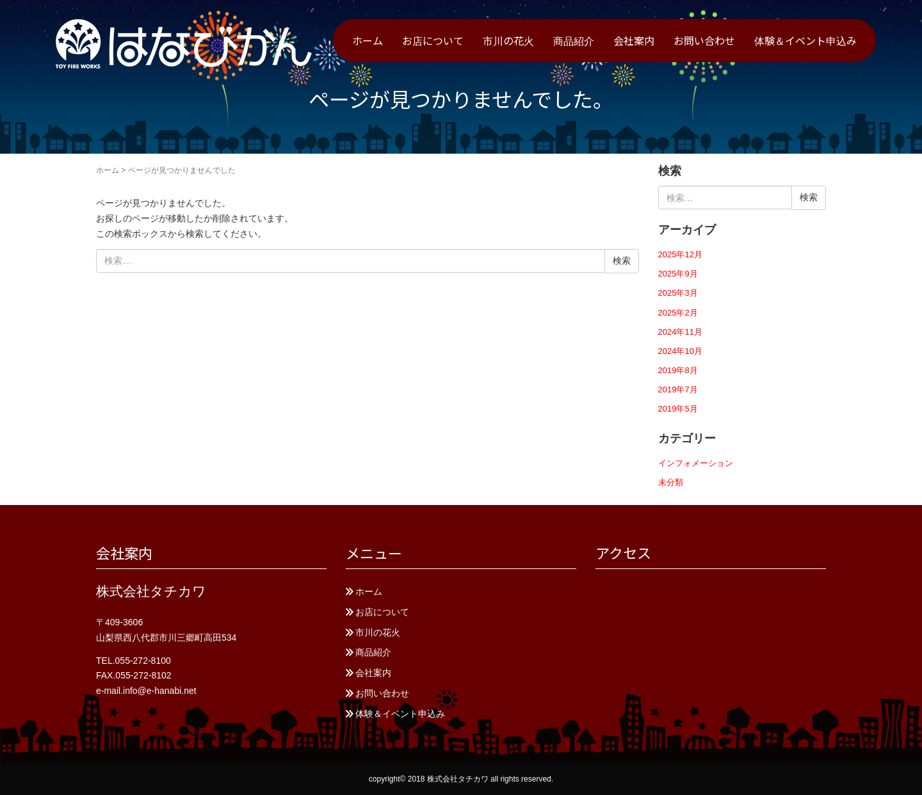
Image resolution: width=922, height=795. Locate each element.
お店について (433, 40)
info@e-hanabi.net (160, 691)
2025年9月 (678, 273)
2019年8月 (678, 370)
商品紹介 (573, 40)
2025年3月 (678, 293)
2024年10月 (680, 351)
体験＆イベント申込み (805, 40)
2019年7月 (678, 389)
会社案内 (633, 40)
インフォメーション (695, 463)
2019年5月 (678, 409)
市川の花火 (508, 40)
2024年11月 (680, 332)
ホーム (367, 40)
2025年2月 (678, 312)
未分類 (670, 482)
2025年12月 (680, 254)
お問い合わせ (704, 40)
